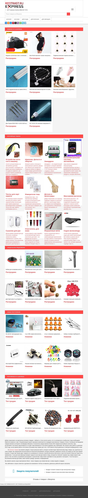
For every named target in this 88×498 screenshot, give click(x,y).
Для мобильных (45, 491)
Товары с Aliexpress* (28, 495)
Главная (25, 491)
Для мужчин (35, 19)
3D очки (16, 19)
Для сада (25, 19)
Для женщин (46, 19)
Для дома (56, 491)
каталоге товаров (14, 449)
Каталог (34, 491)
